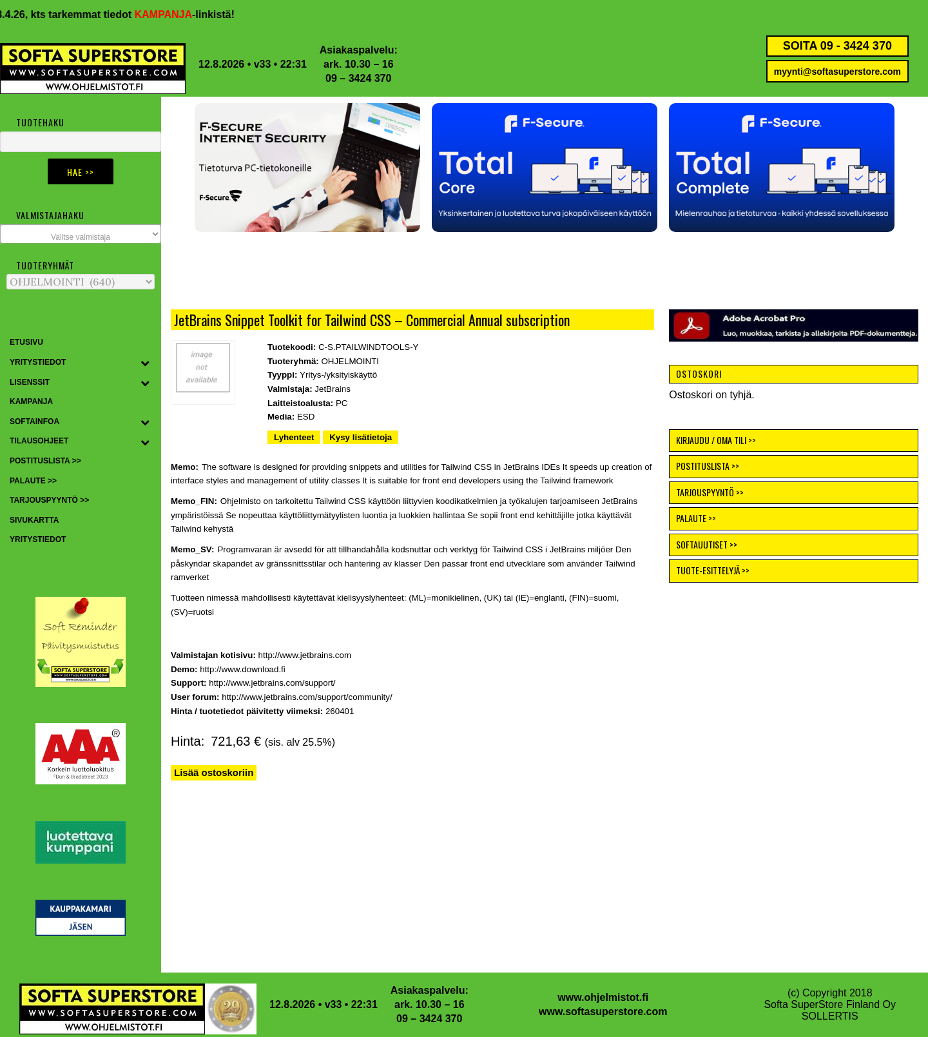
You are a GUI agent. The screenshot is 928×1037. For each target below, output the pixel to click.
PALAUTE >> (696, 518)
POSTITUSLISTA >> (707, 465)
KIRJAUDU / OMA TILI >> (716, 440)
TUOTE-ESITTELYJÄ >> (712, 570)
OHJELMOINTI (350, 361)
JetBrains (332, 389)
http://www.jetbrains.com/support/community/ (307, 697)
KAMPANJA (173, 14)
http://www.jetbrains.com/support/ (272, 683)
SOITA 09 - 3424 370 (837, 45)
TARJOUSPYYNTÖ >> (710, 492)
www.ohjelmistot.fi (602, 997)
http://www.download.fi (242, 669)
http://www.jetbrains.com (304, 655)
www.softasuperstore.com (603, 1011)
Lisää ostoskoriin (213, 772)
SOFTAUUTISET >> (706, 544)
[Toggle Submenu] (145, 363)
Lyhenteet (294, 437)
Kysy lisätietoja (360, 437)
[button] (544, 167)
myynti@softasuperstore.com (837, 71)
